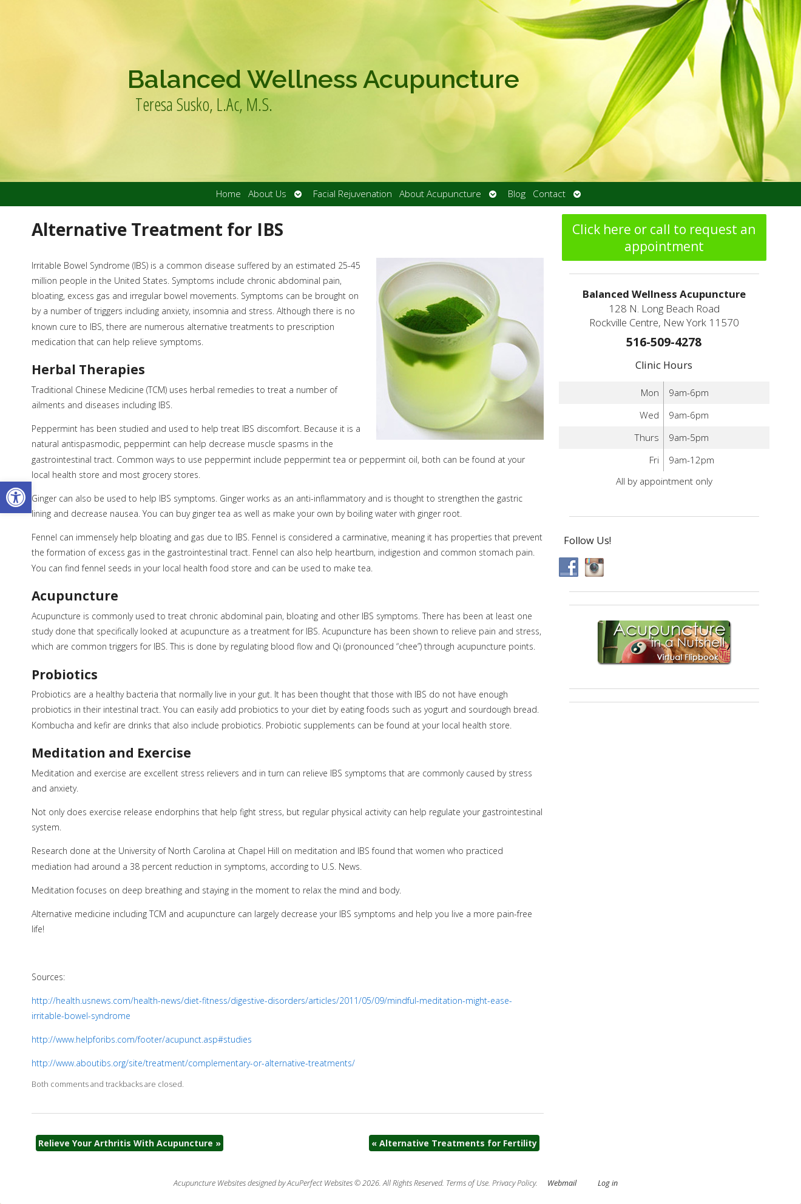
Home (228, 193)
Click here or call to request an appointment (663, 238)
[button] (16, 497)
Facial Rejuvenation (352, 193)
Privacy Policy (514, 1183)
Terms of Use (467, 1183)
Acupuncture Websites (210, 1183)
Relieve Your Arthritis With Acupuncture (129, 1143)
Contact (549, 193)
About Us (267, 193)
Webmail (561, 1183)
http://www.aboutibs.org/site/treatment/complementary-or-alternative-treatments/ (193, 1063)
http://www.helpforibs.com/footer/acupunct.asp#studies (142, 1039)
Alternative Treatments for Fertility (454, 1143)
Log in (608, 1183)
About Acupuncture (440, 193)
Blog (517, 193)
